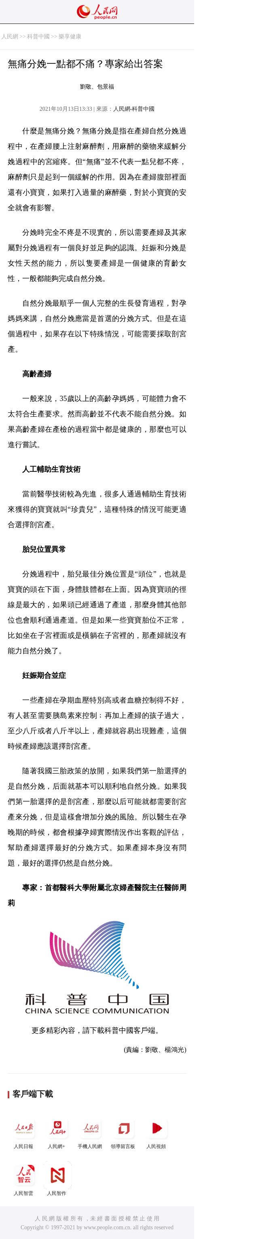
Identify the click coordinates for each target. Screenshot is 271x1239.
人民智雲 (24, 1178)
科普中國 (38, 37)
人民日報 (24, 1131)
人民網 (9, 37)
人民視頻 (157, 1131)
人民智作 (57, 1178)
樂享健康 (70, 37)
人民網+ (57, 1131)
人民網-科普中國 (134, 109)
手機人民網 (90, 1131)
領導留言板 (124, 1131)
